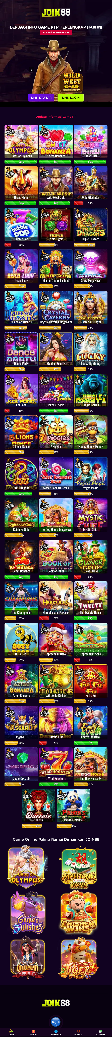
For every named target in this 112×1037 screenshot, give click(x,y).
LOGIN (11, 1032)
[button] (31, 69)
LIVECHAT (78, 1032)
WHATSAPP (100, 1032)
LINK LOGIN (71, 97)
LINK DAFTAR (41, 97)
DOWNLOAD (56, 1032)
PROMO (33, 1032)
